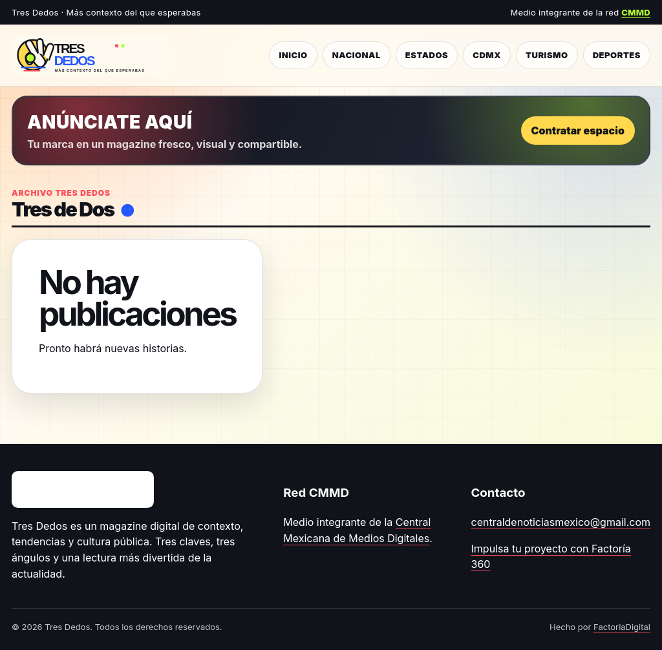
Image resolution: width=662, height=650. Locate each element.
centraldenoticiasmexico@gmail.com (560, 522)
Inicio (293, 55)
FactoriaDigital (621, 627)
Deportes (617, 55)
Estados (426, 55)
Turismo (547, 55)
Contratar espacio (578, 130)
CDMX (487, 55)
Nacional (356, 55)
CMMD (635, 12)
